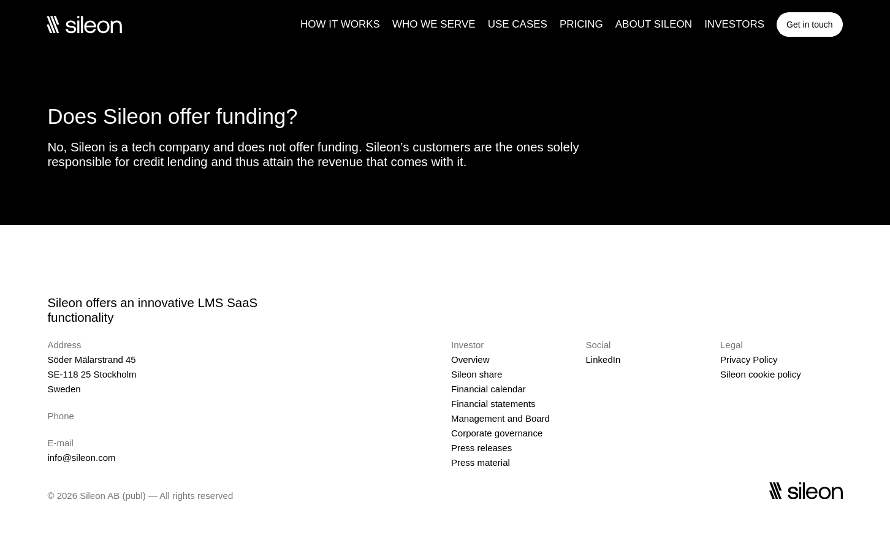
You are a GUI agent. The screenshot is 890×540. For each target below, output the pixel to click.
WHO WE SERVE (434, 24)
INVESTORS (734, 24)
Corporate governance (496, 433)
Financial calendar (488, 389)
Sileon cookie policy (760, 374)
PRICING (581, 24)
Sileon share (476, 374)
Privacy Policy (748, 359)
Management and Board (500, 418)
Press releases (481, 448)
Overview (470, 359)
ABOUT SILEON (653, 24)
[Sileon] (84, 24)
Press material (480, 462)
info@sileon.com (81, 457)
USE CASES (517, 24)
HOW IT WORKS (340, 24)
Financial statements (493, 403)
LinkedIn (603, 359)
